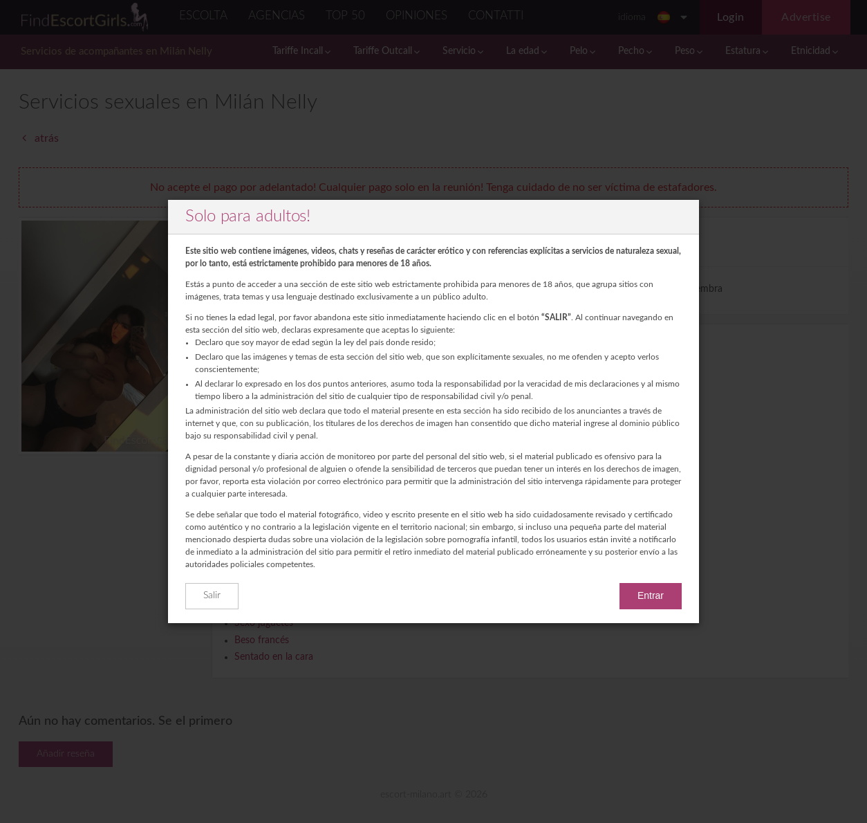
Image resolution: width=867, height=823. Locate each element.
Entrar (650, 595)
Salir (212, 595)
